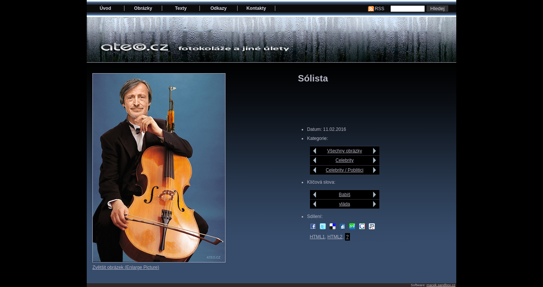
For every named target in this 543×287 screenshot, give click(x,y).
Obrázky (143, 8)
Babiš (344, 194)
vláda (344, 204)
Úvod (105, 8)
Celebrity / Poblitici (345, 170)
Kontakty (256, 8)
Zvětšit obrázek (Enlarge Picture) (125, 267)
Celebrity (345, 160)
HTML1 (317, 236)
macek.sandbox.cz (440, 285)
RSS (379, 8)
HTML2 (334, 236)
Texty (181, 8)
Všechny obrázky (344, 150)
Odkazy (218, 8)
